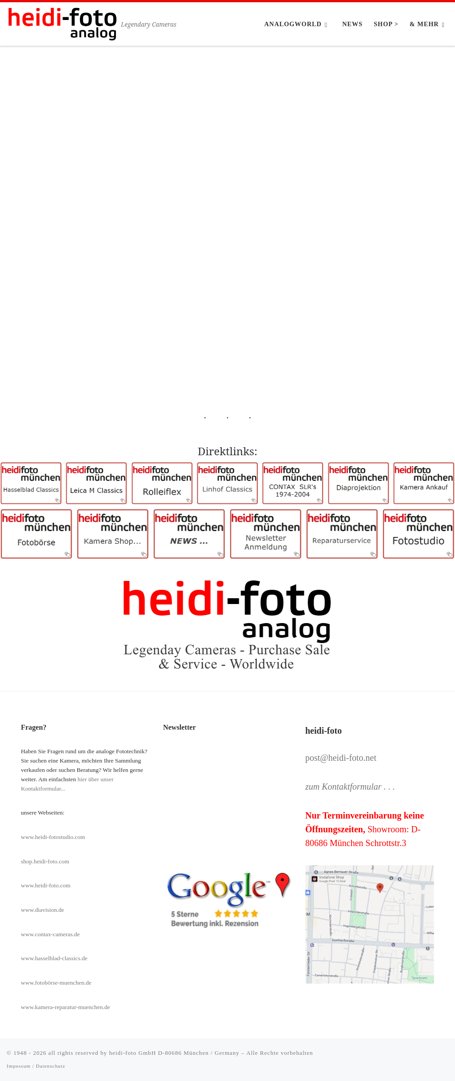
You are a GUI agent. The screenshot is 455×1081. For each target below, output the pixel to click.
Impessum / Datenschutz (36, 1066)
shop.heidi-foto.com (45, 861)
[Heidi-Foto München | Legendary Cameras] (62, 22)
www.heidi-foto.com (46, 885)
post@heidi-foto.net (340, 758)
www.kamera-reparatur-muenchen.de (65, 1007)
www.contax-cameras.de (50, 934)
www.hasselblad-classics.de (54, 958)
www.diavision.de (42, 909)
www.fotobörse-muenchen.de (56, 982)
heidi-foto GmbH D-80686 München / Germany (174, 1052)
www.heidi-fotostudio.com (53, 837)
